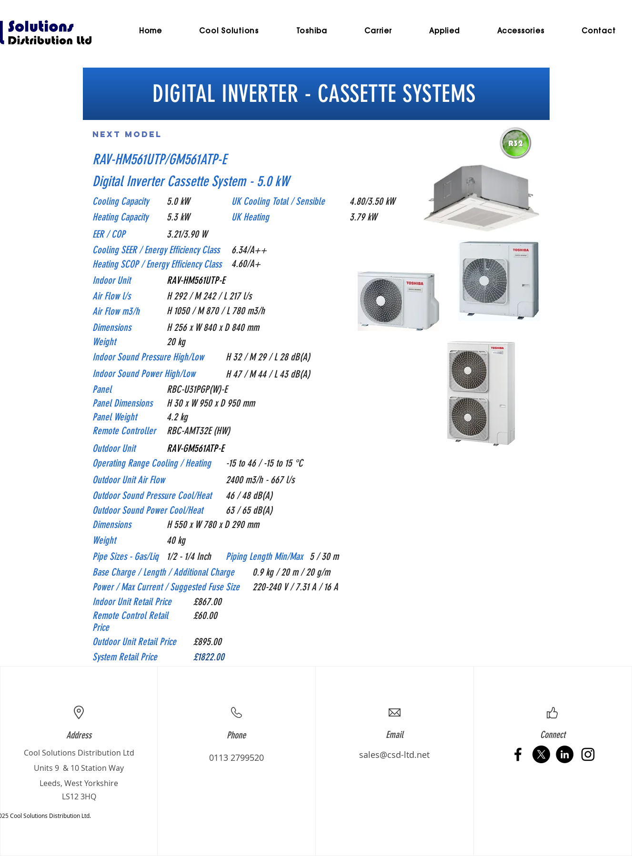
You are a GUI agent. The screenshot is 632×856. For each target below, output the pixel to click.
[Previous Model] (245, 134)
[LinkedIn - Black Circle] (564, 754)
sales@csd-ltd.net (394, 754)
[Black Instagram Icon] (588, 754)
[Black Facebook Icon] (518, 754)
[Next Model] (127, 134)
